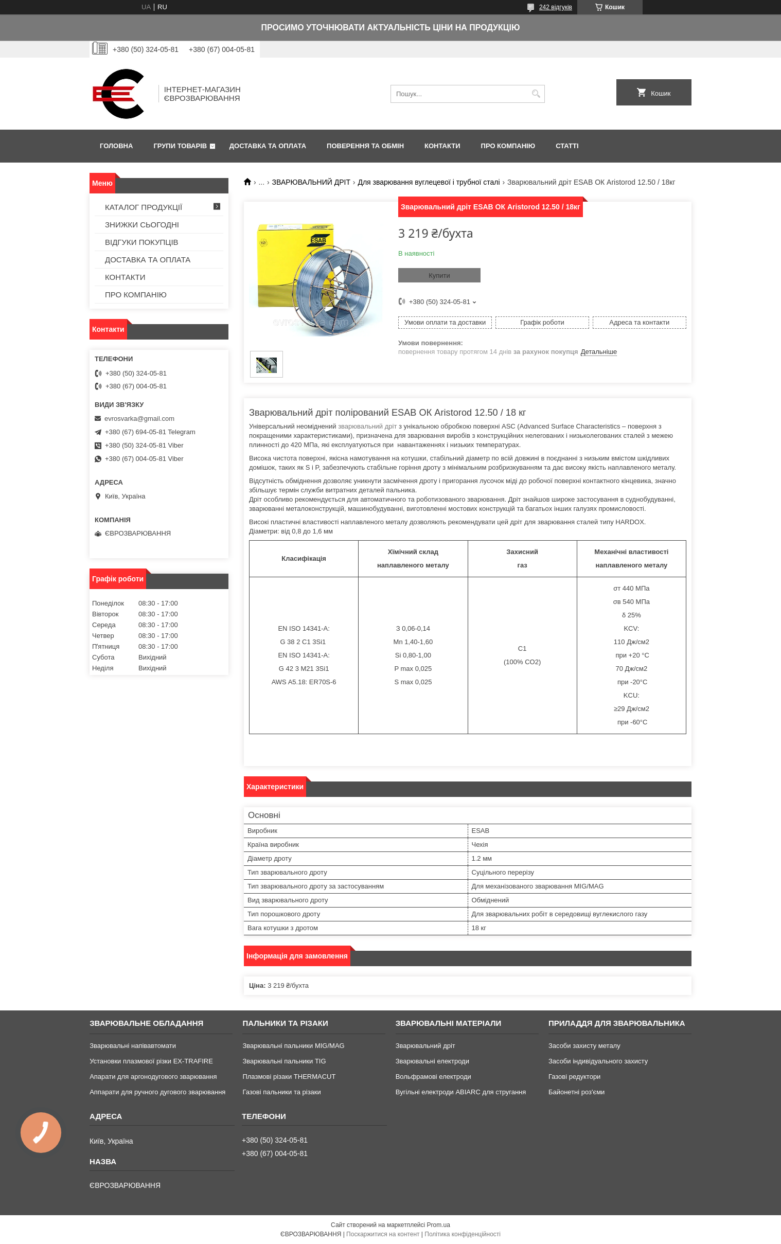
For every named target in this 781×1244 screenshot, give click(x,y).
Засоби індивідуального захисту (598, 1061)
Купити (439, 275)
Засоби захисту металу (584, 1046)
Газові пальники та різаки (281, 1092)
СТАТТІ (567, 146)
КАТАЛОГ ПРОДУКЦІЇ (143, 207)
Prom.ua (438, 1225)
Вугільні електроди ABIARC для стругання (461, 1092)
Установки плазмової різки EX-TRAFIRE (151, 1061)
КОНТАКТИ (442, 146)
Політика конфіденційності (462, 1234)
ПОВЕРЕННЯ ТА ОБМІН (365, 146)
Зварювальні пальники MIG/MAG (293, 1046)
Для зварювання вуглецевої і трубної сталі (429, 182)
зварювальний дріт (367, 426)
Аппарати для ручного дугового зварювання (157, 1092)
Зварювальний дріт (425, 1046)
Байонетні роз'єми (576, 1092)
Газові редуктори (574, 1076)
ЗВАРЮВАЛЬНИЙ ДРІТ (311, 182)
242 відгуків (555, 7)
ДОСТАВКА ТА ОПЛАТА (267, 146)
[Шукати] (536, 94)
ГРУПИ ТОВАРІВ (180, 146)
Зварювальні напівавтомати (133, 1046)
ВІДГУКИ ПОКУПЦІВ (142, 242)
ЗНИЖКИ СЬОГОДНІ (142, 224)
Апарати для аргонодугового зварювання (153, 1076)
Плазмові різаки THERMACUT (288, 1076)
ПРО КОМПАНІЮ (508, 146)
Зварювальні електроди (432, 1061)
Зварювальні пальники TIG (284, 1061)
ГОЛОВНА (116, 146)
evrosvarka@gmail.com (139, 418)
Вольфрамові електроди (433, 1076)
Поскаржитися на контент (382, 1234)
